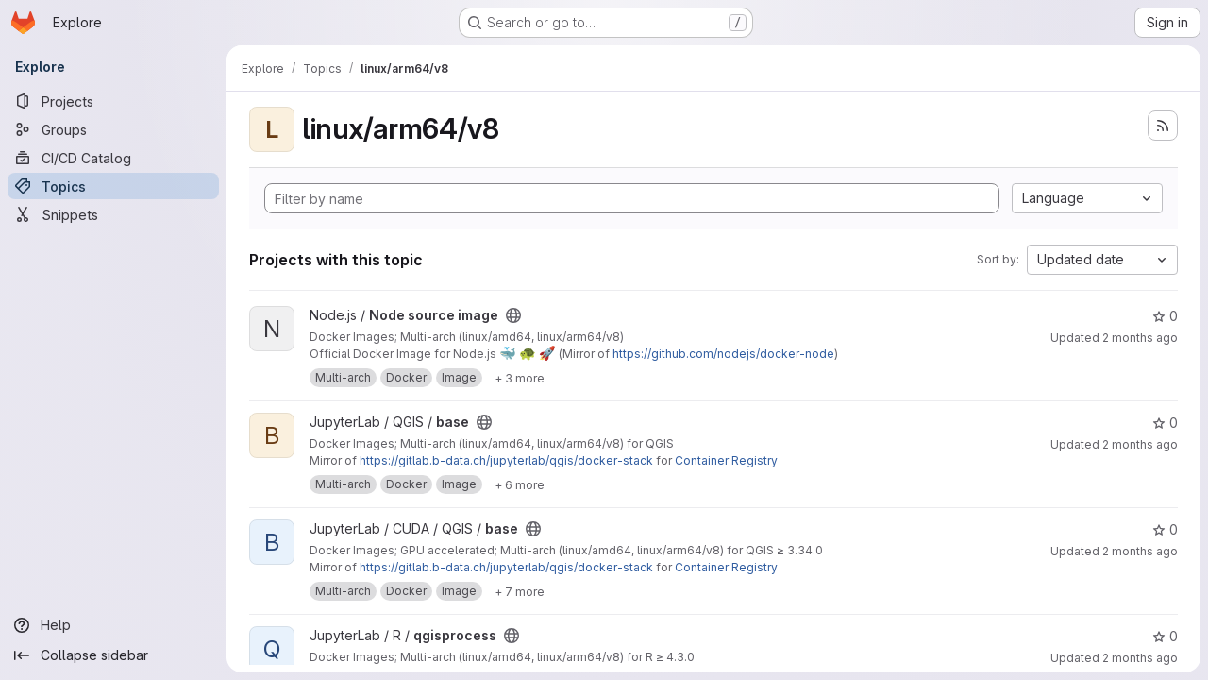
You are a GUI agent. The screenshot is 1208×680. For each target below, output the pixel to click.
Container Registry (726, 460)
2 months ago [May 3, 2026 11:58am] (1140, 444)
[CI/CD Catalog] (113, 157)
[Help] (113, 625)
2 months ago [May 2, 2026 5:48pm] (1140, 658)
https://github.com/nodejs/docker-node (723, 354)
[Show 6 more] (519, 484)
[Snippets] (113, 214)
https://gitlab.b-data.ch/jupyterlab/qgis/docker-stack (506, 460)
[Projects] (113, 101)
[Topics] (113, 186)
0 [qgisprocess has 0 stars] (1165, 636)
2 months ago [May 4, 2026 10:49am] (1140, 338)
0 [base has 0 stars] (1165, 423)
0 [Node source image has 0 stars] (1165, 316)
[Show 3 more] (519, 377)
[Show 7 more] (519, 591)
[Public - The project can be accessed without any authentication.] (513, 315)
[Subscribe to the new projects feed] (1163, 125)
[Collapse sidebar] (113, 655)
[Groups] (113, 129)
